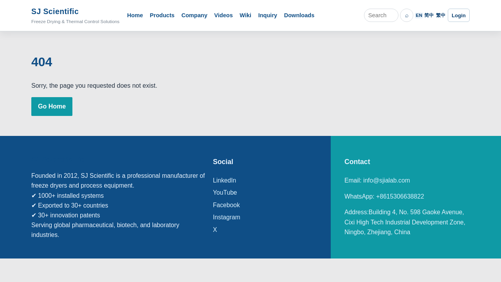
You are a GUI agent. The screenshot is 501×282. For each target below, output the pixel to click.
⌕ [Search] (407, 15)
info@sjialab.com (386, 180)
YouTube (225, 192)
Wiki (245, 15)
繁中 (440, 15)
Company (194, 15)
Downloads (299, 15)
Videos (223, 15)
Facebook (226, 205)
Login (459, 15)
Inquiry (268, 15)
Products (162, 15)
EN (419, 15)
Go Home (52, 106)
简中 (429, 15)
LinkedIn (224, 180)
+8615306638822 (400, 196)
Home (135, 15)
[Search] (381, 15)
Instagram (226, 217)
